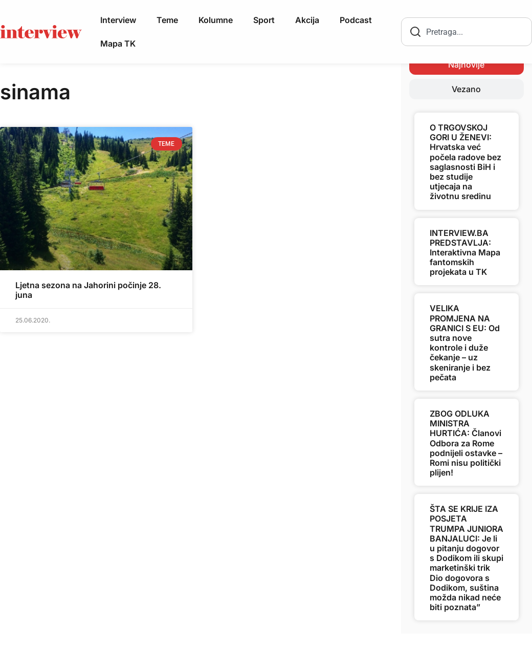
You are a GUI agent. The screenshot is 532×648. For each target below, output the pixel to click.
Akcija (307, 20)
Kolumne (215, 20)
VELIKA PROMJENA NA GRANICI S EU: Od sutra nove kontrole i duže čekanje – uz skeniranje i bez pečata (465, 342)
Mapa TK (118, 43)
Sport (264, 20)
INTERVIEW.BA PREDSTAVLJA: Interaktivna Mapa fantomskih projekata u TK (465, 252)
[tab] (466, 64)
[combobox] (466, 31)
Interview (118, 20)
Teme (167, 20)
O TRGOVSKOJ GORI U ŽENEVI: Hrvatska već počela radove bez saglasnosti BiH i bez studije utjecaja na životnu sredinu (465, 161)
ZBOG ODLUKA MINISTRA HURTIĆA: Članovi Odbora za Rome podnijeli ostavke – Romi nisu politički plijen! (466, 443)
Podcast (356, 20)
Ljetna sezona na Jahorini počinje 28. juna (88, 290)
